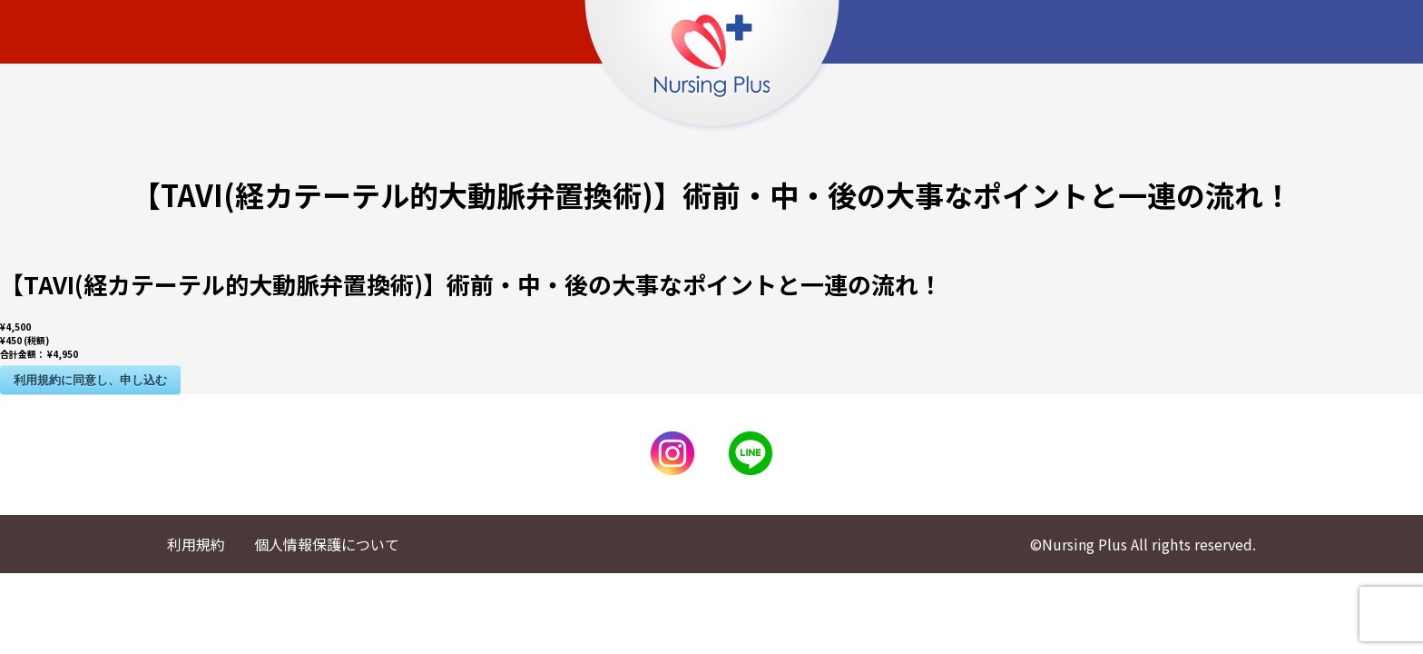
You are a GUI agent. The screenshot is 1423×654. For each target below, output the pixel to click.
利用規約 (196, 544)
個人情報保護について (326, 544)
